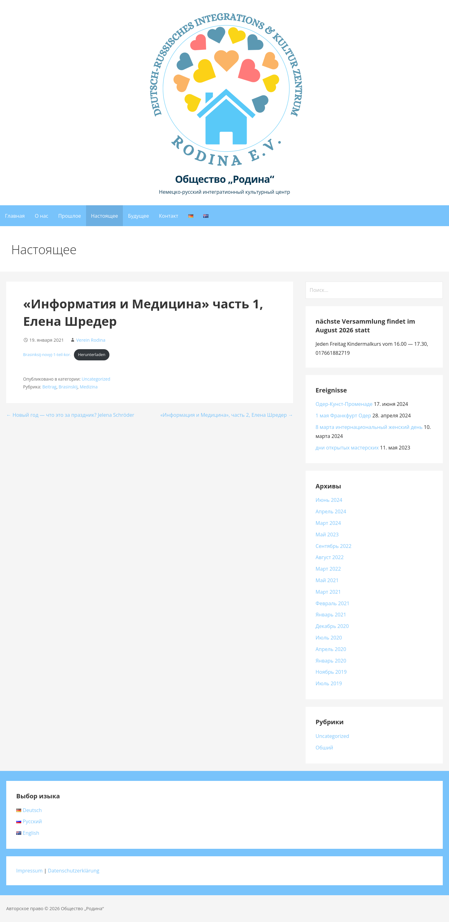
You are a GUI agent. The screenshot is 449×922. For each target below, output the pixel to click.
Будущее (138, 215)
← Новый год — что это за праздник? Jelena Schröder (70, 414)
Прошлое (69, 215)
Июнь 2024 (329, 500)
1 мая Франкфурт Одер (343, 415)
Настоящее (104, 215)
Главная (15, 215)
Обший (324, 747)
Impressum (29, 870)
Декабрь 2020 (332, 626)
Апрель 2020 (331, 649)
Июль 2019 (329, 683)
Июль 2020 (329, 637)
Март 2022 (328, 568)
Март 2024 (328, 523)
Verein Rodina (90, 340)
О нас (41, 215)
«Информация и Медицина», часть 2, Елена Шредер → (226, 414)
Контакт (168, 215)
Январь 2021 (331, 614)
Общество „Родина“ (224, 179)
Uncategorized (96, 379)
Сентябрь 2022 (333, 546)
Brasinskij (68, 387)
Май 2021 (327, 580)
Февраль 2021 (333, 603)
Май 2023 (327, 534)
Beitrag (49, 387)
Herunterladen (91, 354)
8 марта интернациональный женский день (369, 427)
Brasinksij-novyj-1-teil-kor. (47, 354)
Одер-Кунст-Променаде (344, 404)
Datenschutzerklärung (73, 870)
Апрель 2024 (331, 511)
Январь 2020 (331, 660)
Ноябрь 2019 (331, 671)
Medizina (89, 387)
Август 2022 (330, 557)
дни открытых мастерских (347, 447)
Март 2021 (328, 591)
